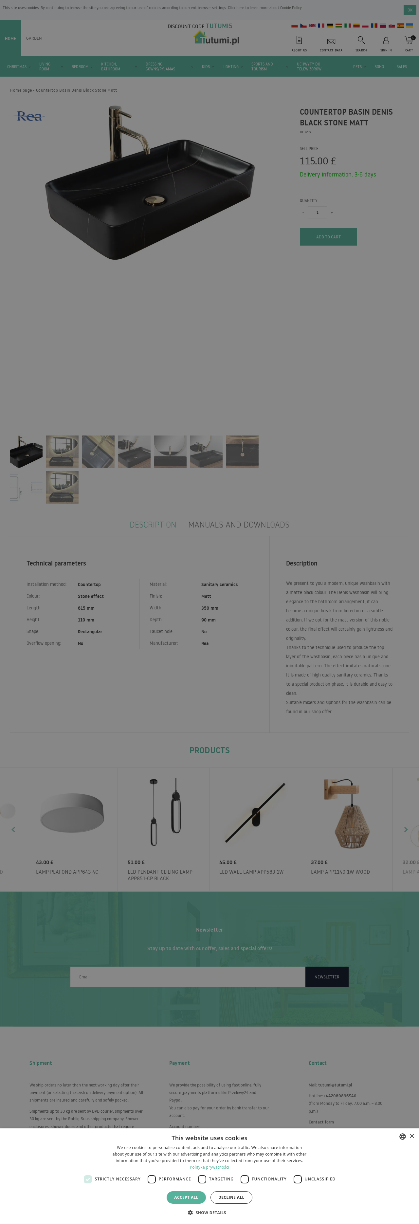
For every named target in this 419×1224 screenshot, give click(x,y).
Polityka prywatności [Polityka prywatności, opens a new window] (209, 1167)
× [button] (411, 1136)
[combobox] (402, 1136)
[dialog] (209, 1176)
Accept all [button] (186, 1197)
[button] (209, 1212)
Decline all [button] (231, 1197)
